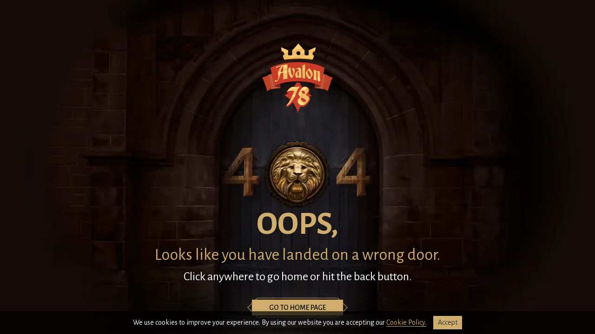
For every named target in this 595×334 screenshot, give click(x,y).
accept (447, 322)
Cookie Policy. (406, 322)
